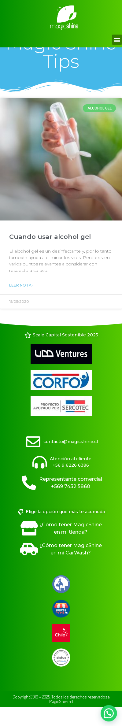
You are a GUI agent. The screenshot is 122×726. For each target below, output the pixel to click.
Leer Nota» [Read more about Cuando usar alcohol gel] (21, 303)
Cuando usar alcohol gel (50, 254)
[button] (117, 40)
